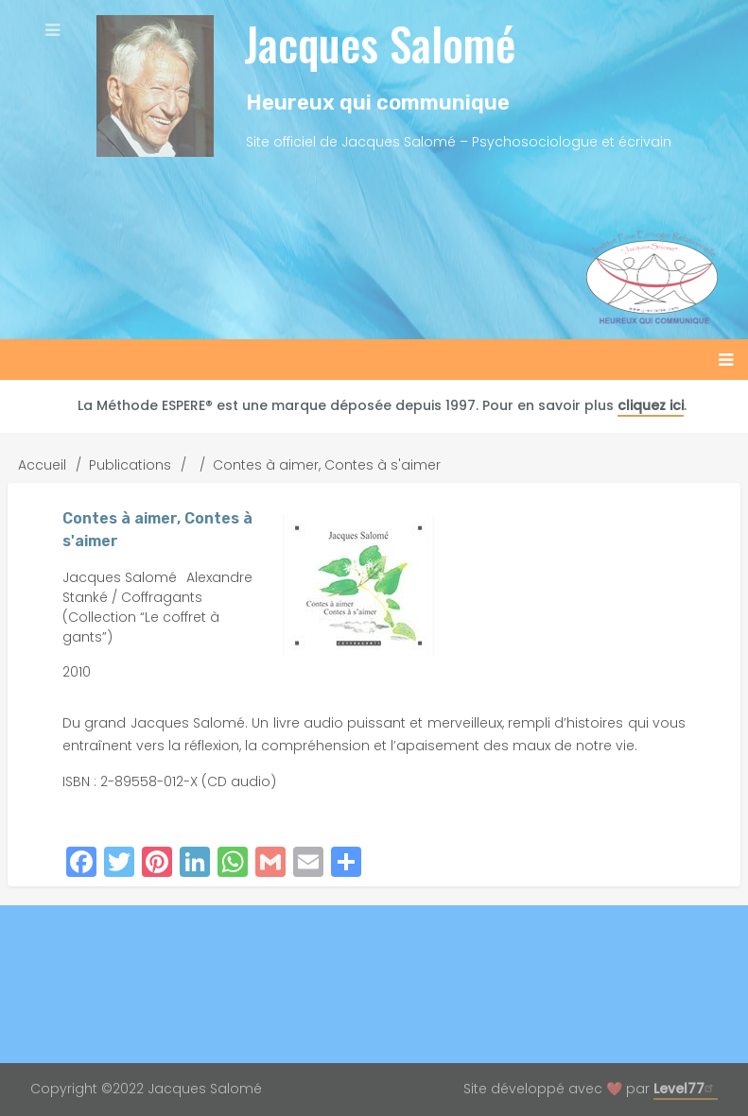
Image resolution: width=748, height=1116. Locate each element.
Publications (130, 464)
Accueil (42, 464)
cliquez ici (651, 405)
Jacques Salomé (379, 43)
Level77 (685, 1088)
